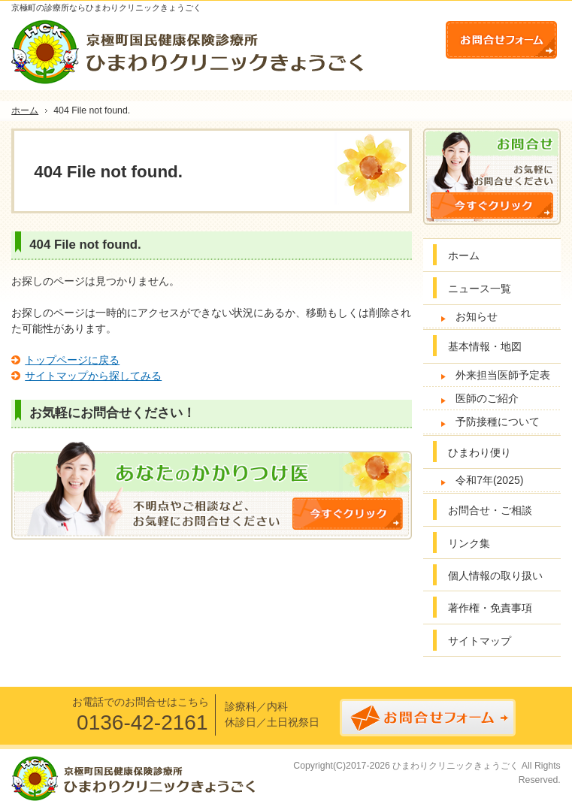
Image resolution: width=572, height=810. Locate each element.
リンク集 (469, 543)
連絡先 (418, 37)
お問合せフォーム (501, 40)
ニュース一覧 (479, 289)
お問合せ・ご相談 (490, 510)
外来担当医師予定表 (502, 375)
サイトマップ (479, 641)
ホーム (464, 255)
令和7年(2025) (489, 480)
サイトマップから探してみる (93, 376)
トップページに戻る (72, 360)
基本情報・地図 (485, 346)
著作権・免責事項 (490, 608)
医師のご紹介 (487, 398)
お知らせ (476, 316)
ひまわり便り (479, 452)
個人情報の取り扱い (495, 576)
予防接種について (497, 422)
